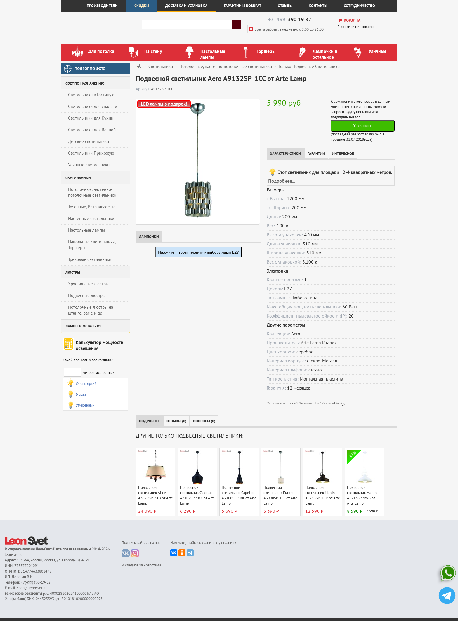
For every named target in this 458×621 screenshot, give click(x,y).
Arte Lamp (311, 343)
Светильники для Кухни (90, 118)
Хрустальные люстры (88, 284)
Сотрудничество (359, 6)
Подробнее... (281, 181)
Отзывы (285, 6)
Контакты (318, 6)
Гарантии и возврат (242, 6)
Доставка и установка (186, 6)
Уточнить (362, 125)
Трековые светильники (89, 259)
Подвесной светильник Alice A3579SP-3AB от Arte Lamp (155, 495)
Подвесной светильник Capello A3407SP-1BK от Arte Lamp (197, 495)
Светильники (160, 66)
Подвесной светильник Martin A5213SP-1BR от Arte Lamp (322, 495)
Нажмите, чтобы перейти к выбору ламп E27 (198, 252)
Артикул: (143, 89)
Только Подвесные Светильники (309, 66)
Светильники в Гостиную (91, 94)
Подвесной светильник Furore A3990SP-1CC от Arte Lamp (280, 495)
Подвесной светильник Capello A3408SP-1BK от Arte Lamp (239, 495)
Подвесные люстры (86, 295)
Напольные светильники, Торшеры (92, 244)
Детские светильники (88, 141)
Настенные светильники (91, 218)
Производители (102, 6)
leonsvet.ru (13, 554)
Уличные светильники (89, 165)
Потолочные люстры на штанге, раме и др (90, 310)
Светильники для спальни (92, 106)
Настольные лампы (86, 230)
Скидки (141, 6)
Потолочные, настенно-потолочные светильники (92, 192)
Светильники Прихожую (91, 153)
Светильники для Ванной (92, 129)
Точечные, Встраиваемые (92, 207)
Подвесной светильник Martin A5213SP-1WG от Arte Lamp (362, 495)
